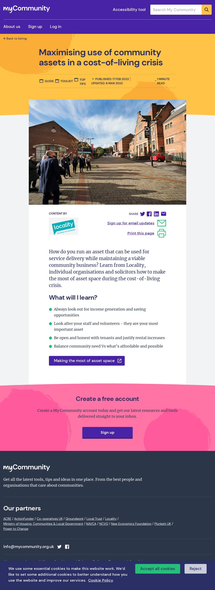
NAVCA (91, 524)
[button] (142, 213)
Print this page (140, 233)
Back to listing (17, 38)
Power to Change (15, 529)
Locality (111, 519)
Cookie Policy (100, 580)
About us (11, 26)
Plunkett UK (162, 524)
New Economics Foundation (131, 524)
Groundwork (74, 519)
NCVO (103, 524)
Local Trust (94, 519)
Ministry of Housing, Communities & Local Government (43, 524)
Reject (196, 568)
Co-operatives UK (50, 519)
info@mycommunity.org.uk (28, 546)
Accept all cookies (157, 568)
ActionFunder (24, 519)
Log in (55, 26)
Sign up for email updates (130, 223)
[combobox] (181, 10)
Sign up (35, 26)
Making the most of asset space (84, 360)
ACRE (7, 519)
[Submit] (207, 10)
